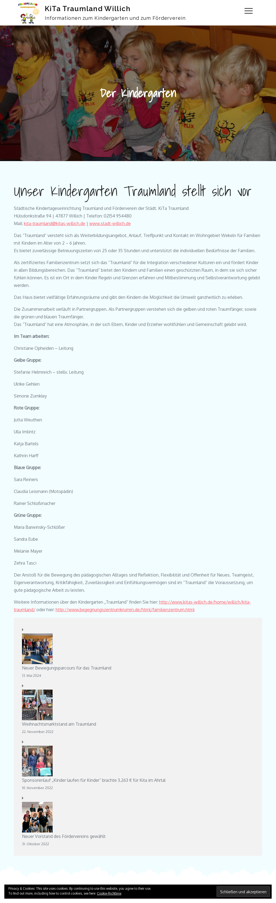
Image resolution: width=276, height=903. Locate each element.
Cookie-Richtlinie (109, 893)
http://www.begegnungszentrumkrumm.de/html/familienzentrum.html (125, 609)
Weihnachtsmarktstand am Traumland (59, 724)
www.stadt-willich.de (110, 223)
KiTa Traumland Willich (88, 9)
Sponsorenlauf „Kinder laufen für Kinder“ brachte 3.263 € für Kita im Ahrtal (94, 780)
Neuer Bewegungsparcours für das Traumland (66, 668)
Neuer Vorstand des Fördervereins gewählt (64, 836)
